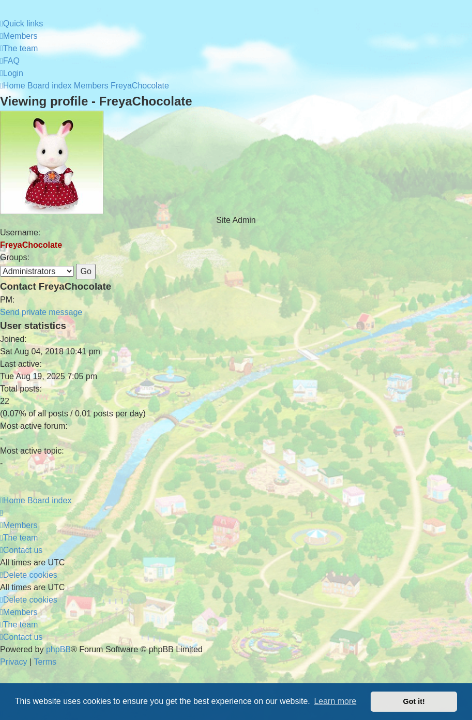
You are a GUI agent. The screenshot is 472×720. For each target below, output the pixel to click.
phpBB (58, 649)
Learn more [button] (335, 701)
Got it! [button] (414, 701)
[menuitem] (19, 36)
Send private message (41, 312)
